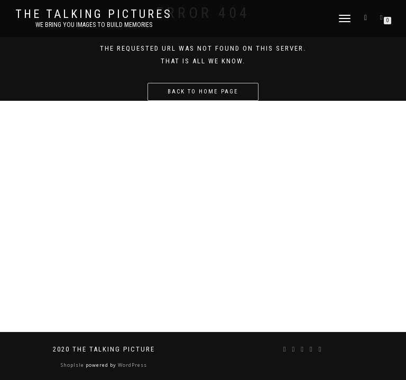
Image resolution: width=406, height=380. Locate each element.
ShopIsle (73, 365)
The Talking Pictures (93, 14)
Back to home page (203, 91)
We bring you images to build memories (93, 24)
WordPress (131, 365)
